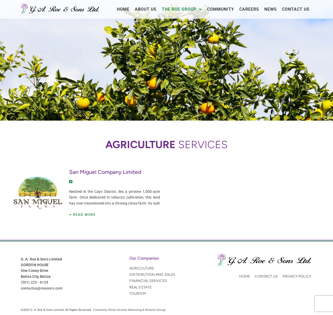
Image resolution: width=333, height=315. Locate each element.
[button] (82, 214)
